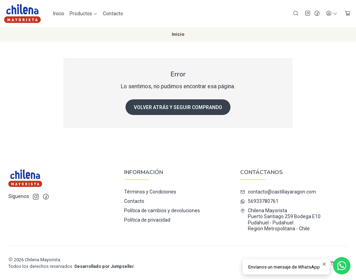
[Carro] (347, 14)
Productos (84, 13)
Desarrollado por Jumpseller (104, 266)
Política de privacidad (147, 220)
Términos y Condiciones (150, 192)
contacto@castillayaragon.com (278, 192)
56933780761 (259, 201)
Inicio (58, 13)
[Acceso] (331, 14)
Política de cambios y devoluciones (162, 210)
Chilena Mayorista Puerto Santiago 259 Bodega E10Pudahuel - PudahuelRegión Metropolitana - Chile (280, 220)
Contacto (113, 13)
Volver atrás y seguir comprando (178, 107)
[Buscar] (296, 14)
